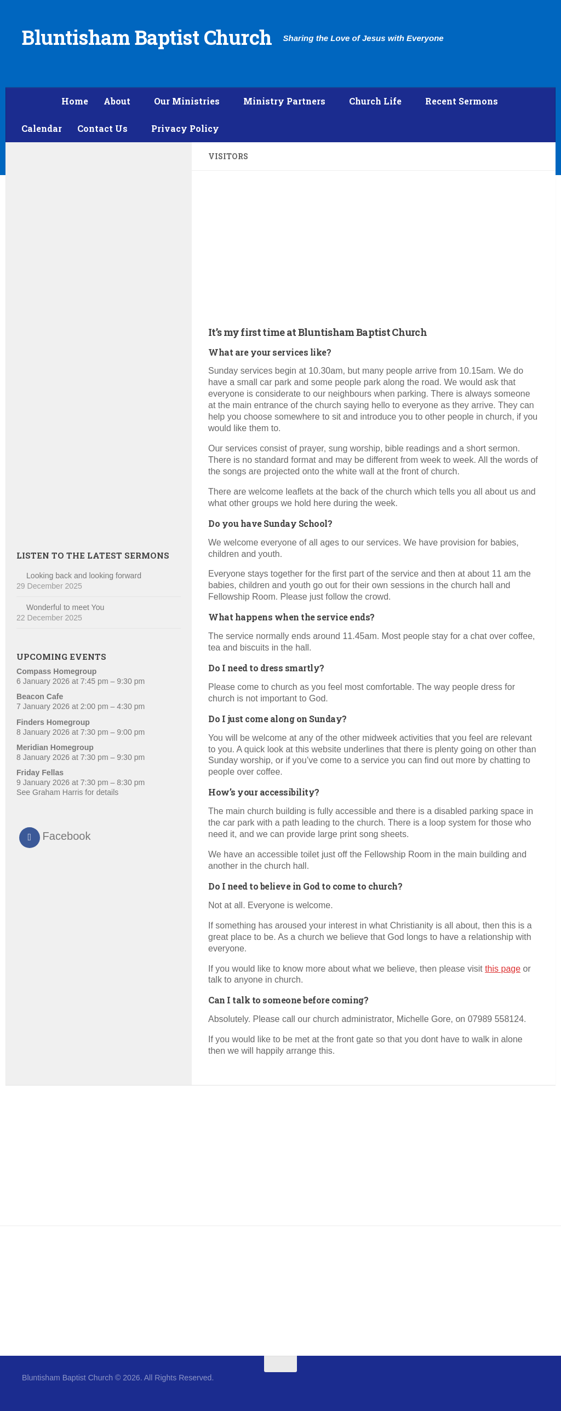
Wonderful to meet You (65, 607)
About (117, 101)
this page (502, 968)
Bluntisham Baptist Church (147, 37)
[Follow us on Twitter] (531, 1385)
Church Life (375, 101)
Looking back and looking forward (83, 575)
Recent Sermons (461, 101)
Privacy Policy (185, 128)
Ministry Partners (284, 101)
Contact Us (102, 128)
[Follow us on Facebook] (511, 1385)
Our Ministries (187, 101)
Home (74, 101)
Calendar (41, 128)
